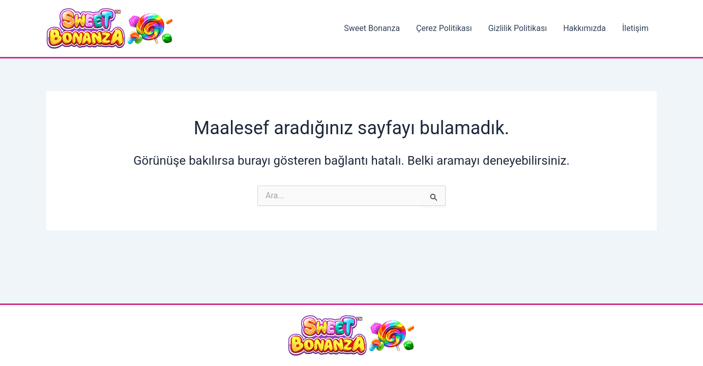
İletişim (635, 28)
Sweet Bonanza (372, 28)
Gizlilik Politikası (517, 28)
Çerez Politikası (444, 28)
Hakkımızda (584, 28)
